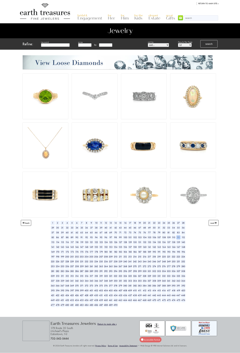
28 (183, 222)
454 (77, 300)
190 (154, 251)
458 (96, 300)
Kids (138, 17)
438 (135, 295)
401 (91, 290)
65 (91, 232)
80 (163, 232)
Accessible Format (150, 339)
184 (125, 251)
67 (101, 232)
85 (53, 237)
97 (111, 237)
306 (174, 271)
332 (164, 275)
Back (26, 222)
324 (125, 275)
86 (57, 237)
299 (140, 271)
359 (159, 280)
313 (72, 275)
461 (110, 300)
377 (111, 285)
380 (125, 285)
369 (72, 285)
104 (144, 237)
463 (120, 300)
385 (149, 285)
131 (139, 242)
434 (116, 295)
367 (62, 285)
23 (159, 222)
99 (120, 237)
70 (115, 232)
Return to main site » (208, 3)
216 (144, 256)
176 (86, 251)
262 (96, 266)
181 (110, 251)
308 (183, 271)
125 (110, 242)
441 (149, 295)
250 (174, 261)
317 (91, 275)
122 (96, 242)
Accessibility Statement (128, 345)
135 (159, 242)
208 (106, 256)
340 (67, 280)
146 (77, 246)
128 (125, 242)
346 (96, 280)
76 (144, 232)
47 (139, 227)
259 (82, 266)
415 (159, 290)
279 (178, 266)
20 (144, 222)
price (80, 42)
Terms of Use (113, 345)
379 (120, 285)
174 (76, 251)
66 (96, 232)
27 (178, 222)
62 (77, 232)
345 (91, 280)
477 (53, 304)
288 (86, 271)
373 (91, 285)
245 (149, 261)
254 (58, 266)
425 (72, 295)
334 (173, 275)
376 (106, 285)
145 (72, 246)
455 (82, 300)
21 (149, 222)
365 (53, 285)
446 (174, 295)
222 (173, 256)
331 (159, 275)
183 (120, 251)
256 (67, 266)
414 (154, 290)
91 (81, 237)
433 (111, 295)
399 (82, 290)
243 (140, 261)
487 (101, 304)
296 (125, 271)
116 (67, 242)
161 (149, 246)
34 (77, 227)
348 (106, 280)
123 (101, 242)
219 (159, 256)
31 (62, 227)
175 (82, 251)
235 (101, 261)
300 (144, 271)
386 (154, 285)
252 (183, 261)
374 (96, 285)
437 (130, 295)
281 (52, 271)
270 (135, 266)
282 (57, 271)
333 (168, 275)
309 (53, 275)
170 (57, 251)
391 (178, 285)
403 (101, 290)
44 (125, 227)
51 (159, 227)
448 (183, 295)
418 (173, 290)
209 (111, 256)
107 (159, 237)
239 (120, 261)
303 (159, 271)
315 (81, 275)
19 (139, 222)
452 (67, 300)
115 (62, 242)
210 (115, 256)
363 (178, 280)
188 (144, 251)
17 (130, 222)
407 (120, 290)
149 (91, 246)
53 (168, 227)
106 (154, 237)
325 (130, 275)
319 (101, 275)
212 (125, 256)
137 (168, 242)
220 (164, 256)
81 (169, 232)
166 (174, 246)
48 (144, 227)
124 (106, 242)
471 (159, 300)
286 (77, 271)
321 (110, 275)
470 (154, 300)
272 (144, 266)
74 (135, 232)
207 (101, 256)
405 (111, 290)
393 (53, 290)
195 (178, 251)
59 (62, 232)
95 (101, 237)
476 (183, 300)
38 (96, 227)
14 (115, 222)
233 (91, 261)
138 (173, 242)
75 (139, 232)
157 (130, 246)
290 (96, 271)
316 (86, 275)
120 (86, 242)
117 (72, 242)
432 (106, 295)
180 (106, 251)
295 (120, 271)
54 (173, 227)
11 (101, 222)
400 (86, 290)
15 (120, 222)
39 (101, 227)
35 (81, 227)
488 (106, 304)
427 (82, 295)
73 (130, 232)
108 (164, 237)
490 (116, 304)
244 (144, 261)
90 (77, 237)
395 (62, 290)
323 (120, 275)
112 (183, 237)
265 (111, 266)
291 (101, 271)
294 (115, 271)
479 (62, 304)
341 (72, 280)
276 (164, 266)
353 (130, 280)
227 (62, 261)
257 (72, 266)
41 (111, 227)
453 (72, 300)
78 (154, 232)
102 (135, 237)
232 (86, 261)
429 (91, 295)
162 (154, 246)
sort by (151, 42)
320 (106, 275)
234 (96, 261)
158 (135, 246)
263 (101, 266)
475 (178, 300)
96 (105, 237)
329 (149, 275)
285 (72, 271)
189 (149, 251)
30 (57, 227)
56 (183, 227)
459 (101, 300)
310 (57, 275)
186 (135, 251)
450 (58, 300)
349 (111, 280)
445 (169, 295)
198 (57, 256)
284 (67, 271)
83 (178, 232)
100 (125, 237)
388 (164, 285)
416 (164, 290)
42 (115, 227)
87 (62, 237)
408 (125, 290)
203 (82, 256)
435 (120, 295)
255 (62, 266)
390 (174, 285)
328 (144, 275)
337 (52, 280)
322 (115, 275)
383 (140, 285)
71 (120, 232)
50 (154, 227)
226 (57, 261)
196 (183, 251)
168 (183, 246)
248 (164, 261)
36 (86, 227)
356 (144, 280)
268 (125, 266)
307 (178, 271)
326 (135, 275)
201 (72, 256)
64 (86, 232)
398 (77, 290)
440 (144, 295)
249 (169, 261)
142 (57, 246)
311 (62, 275)
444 (164, 295)
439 (140, 295)
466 (135, 300)
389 (169, 285)
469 (149, 300)
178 (96, 251)
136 (164, 242)
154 (115, 246)
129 (130, 242)
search (208, 44)
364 (183, 280)
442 (154, 295)
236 (106, 261)
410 (135, 290)
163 (159, 246)
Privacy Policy (100, 345)
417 (168, 290)
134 (154, 242)
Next (213, 222)
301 (149, 271)
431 (101, 295)
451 (62, 300)
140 (183, 242)
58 (57, 232)
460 (106, 300)
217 (149, 256)
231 (82, 261)
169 (53, 251)
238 (116, 261)
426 (77, 295)
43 (120, 227)
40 (105, 227)
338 (58, 280)
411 (139, 290)
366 (58, 285)
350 (116, 280)
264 (106, 266)
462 (116, 300)
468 (144, 300)
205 (91, 256)
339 (62, 280)
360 (164, 280)
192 (164, 251)
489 (111, 304)
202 (77, 256)
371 (82, 285)
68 (105, 232)
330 (154, 275)
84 (183, 232)
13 (111, 222)
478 (58, 304)
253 (53, 266)
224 (183, 256)
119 (81, 242)
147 (82, 246)
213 (130, 256)
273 (149, 266)
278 (173, 266)
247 (159, 261)
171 (62, 251)
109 (169, 237)
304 (164, 271)
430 (96, 295)
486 (96, 304)
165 (169, 246)
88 (67, 237)
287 (82, 271)
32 (67, 227)
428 (86, 295)
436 (125, 295)
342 (77, 280)
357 (149, 280)
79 (159, 232)
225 (52, 261)
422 (57, 295)
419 (178, 290)
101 (130, 237)
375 (101, 285)
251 (178, 261)
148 (86, 246)
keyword (45, 42)
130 (135, 242)
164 (164, 246)
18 (135, 222)
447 (178, 295)
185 (130, 251)
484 (86, 304)
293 (110, 271)
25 (169, 222)
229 (72, 261)
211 (120, 256)
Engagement (90, 17)
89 (72, 237)
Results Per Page (185, 42)
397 (72, 290)
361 (168, 280)
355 (140, 280)
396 (67, 290)
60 (67, 232)
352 (125, 280)
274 (154, 266)
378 (115, 285)
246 (154, 261)
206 (96, 256)
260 (86, 266)
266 (116, 266)
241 (130, 261)
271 (140, 266)
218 (154, 256)
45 (130, 227)
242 (135, 261)
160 (144, 246)
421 (52, 295)
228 (67, 261)
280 (183, 266)
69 (110, 232)
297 (130, 271)
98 (115, 237)
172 (67, 251)
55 (178, 227)
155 (120, 246)
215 (139, 256)
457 (91, 300)
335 (178, 275)
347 (101, 280)
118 (76, 242)
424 (67, 295)
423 (62, 295)
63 (81, 232)
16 (125, 222)
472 (164, 300)
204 (86, 256)
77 (149, 232)
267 (120, 266)
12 (106, 222)
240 (125, 261)
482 (77, 304)
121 (91, 242)
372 (86, 285)
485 (91, 304)
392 (183, 285)
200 (67, 256)
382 (135, 285)
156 (125, 246)
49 (149, 227)
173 (72, 251)
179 (101, 251)
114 (57, 242)
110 (173, 237)
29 (53, 227)
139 (178, 242)
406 (116, 290)
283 (62, 271)
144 (67, 246)
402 (96, 290)
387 (159, 285)
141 (52, 246)
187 (140, 251)
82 (173, 232)
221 (168, 256)
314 (76, 275)
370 (77, 285)
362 (174, 280)
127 (120, 242)
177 (91, 251)
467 (140, 300)
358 (154, 280)
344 (86, 280)
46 (135, 227)
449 (53, 300)
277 (169, 266)
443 (159, 295)
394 (58, 290)
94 (96, 237)
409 (130, 290)
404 (106, 290)
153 (110, 246)
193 (168, 251)
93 (91, 237)
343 (82, 280)
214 (134, 256)
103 (140, 237)
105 (149, 237)
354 (135, 280)
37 (91, 227)
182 (115, 251)
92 (86, 237)
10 (96, 222)
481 (72, 304)
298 (135, 271)
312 (67, 275)
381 (130, 285)
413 (149, 290)
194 (173, 251)
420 (183, 290)
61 (72, 232)
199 (62, 256)
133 (149, 242)
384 (144, 285)
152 (106, 246)
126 (115, 242)
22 (154, 222)
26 (173, 222)
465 (130, 300)
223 (178, 256)
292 (106, 271)
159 (140, 246)
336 (183, 275)
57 (53, 232)
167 (178, 246)
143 (62, 246)
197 (52, 256)
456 (86, 300)
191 (159, 251)
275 (159, 266)
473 (169, 300)
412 (144, 290)
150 (96, 246)
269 (130, 266)
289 (91, 271)
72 (125, 232)
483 (82, 304)
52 (164, 227)
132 (144, 242)
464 (125, 300)
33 (72, 227)
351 (120, 280)
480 (67, 304)
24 (164, 222)
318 (96, 275)
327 (140, 275)
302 (154, 271)
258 (77, 266)
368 (67, 285)
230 (77, 261)
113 (52, 242)
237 (110, 261)
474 (173, 300)
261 (91, 266)
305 (169, 271)
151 (101, 246)
